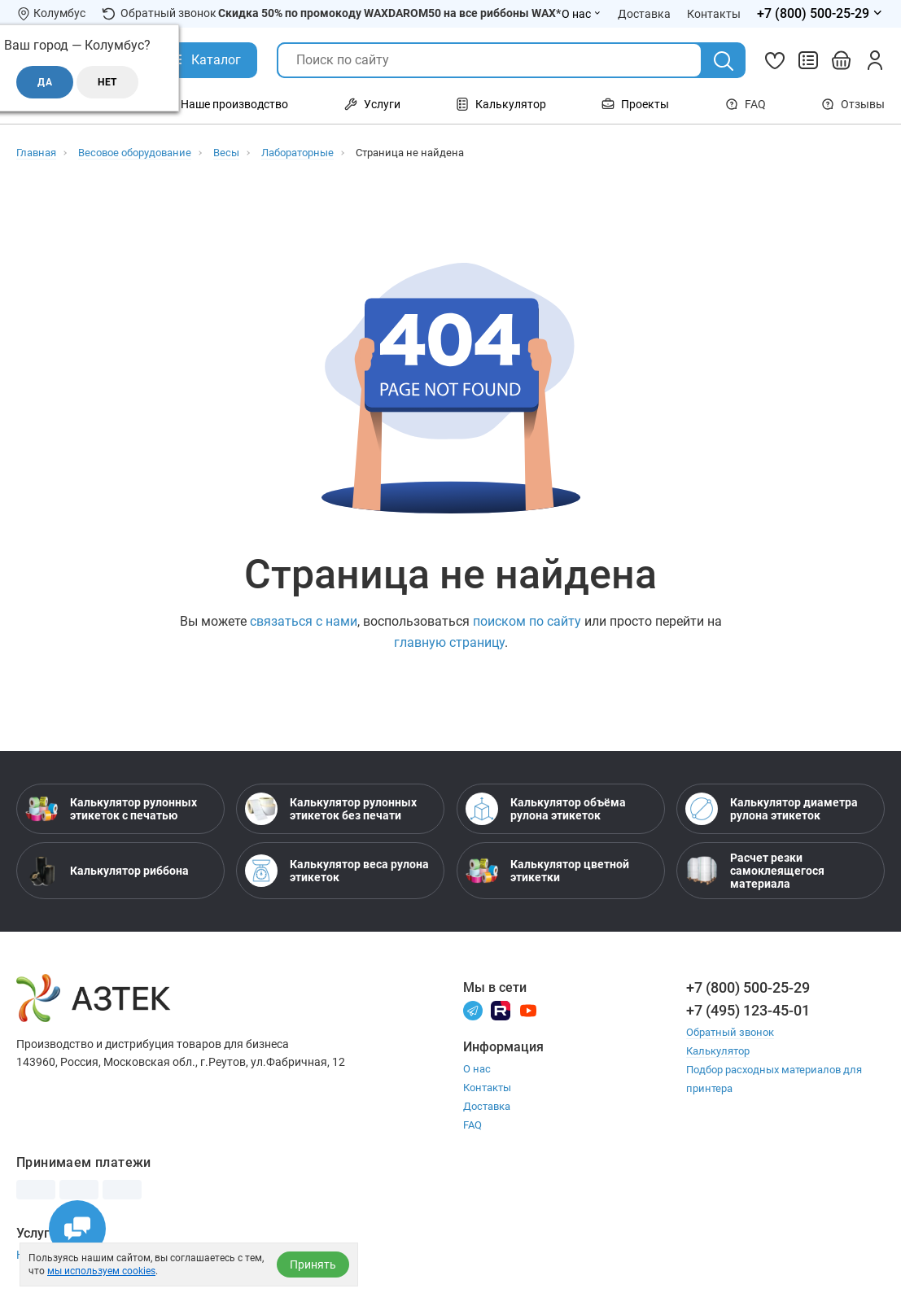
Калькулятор (718, 1051)
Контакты (487, 1087)
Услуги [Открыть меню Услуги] (372, 104)
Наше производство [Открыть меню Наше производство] (224, 104)
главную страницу (449, 642)
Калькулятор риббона (107, 870)
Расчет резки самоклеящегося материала (754, 870)
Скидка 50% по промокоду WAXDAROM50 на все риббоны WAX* (389, 13)
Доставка (486, 1106)
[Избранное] (775, 60)
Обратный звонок (159, 13)
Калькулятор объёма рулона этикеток (546, 809)
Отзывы (853, 104)
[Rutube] (500, 1009)
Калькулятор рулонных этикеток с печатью (111, 809)
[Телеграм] (473, 1009)
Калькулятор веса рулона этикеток (337, 870)
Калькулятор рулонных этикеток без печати (331, 809)
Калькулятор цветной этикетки (547, 870)
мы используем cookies (101, 1271)
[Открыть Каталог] (204, 60)
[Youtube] (528, 1009)
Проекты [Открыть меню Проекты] (635, 104)
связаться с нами (303, 621)
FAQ (745, 104)
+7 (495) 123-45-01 (748, 1010)
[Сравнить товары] (808, 60)
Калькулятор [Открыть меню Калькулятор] (501, 104)
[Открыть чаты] (77, 1228)
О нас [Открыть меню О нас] (581, 13)
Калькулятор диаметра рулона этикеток (771, 809)
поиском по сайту (527, 621)
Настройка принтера (71, 1254)
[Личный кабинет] (875, 60)
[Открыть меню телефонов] (821, 14)
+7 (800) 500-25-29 (748, 987)
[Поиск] (723, 61)
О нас (477, 1069)
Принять (313, 1264)
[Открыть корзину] (841, 60)
